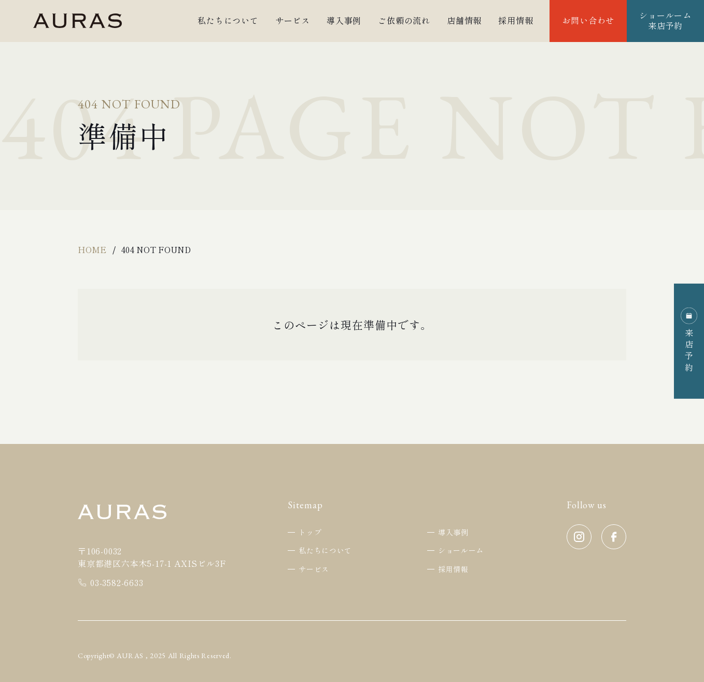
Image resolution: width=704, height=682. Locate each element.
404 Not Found (156, 249)
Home (92, 249)
